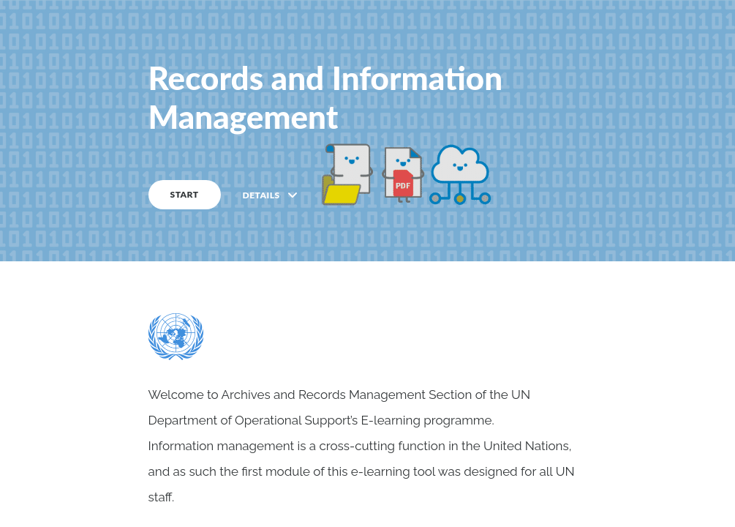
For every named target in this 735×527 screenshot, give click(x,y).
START (184, 194)
